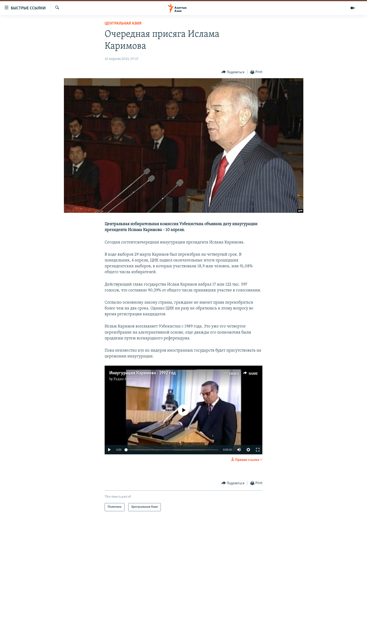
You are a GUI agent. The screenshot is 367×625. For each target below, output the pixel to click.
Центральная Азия (123, 23)
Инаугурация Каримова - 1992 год (142, 373)
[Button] (233, 72)
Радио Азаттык (126, 379)
